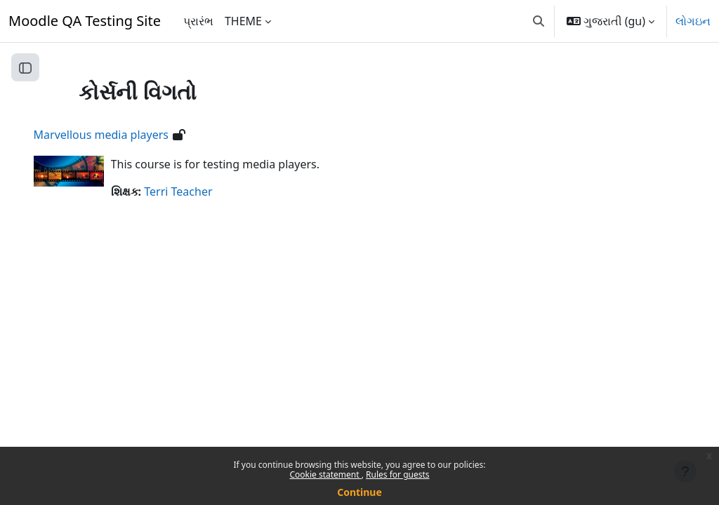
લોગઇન (693, 21)
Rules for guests (397, 474)
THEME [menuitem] (243, 21)
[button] (538, 21)
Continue (359, 492)
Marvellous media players (120, 134)
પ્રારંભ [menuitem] (198, 21)
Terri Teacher (198, 191)
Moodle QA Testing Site (84, 20)
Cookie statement (325, 474)
